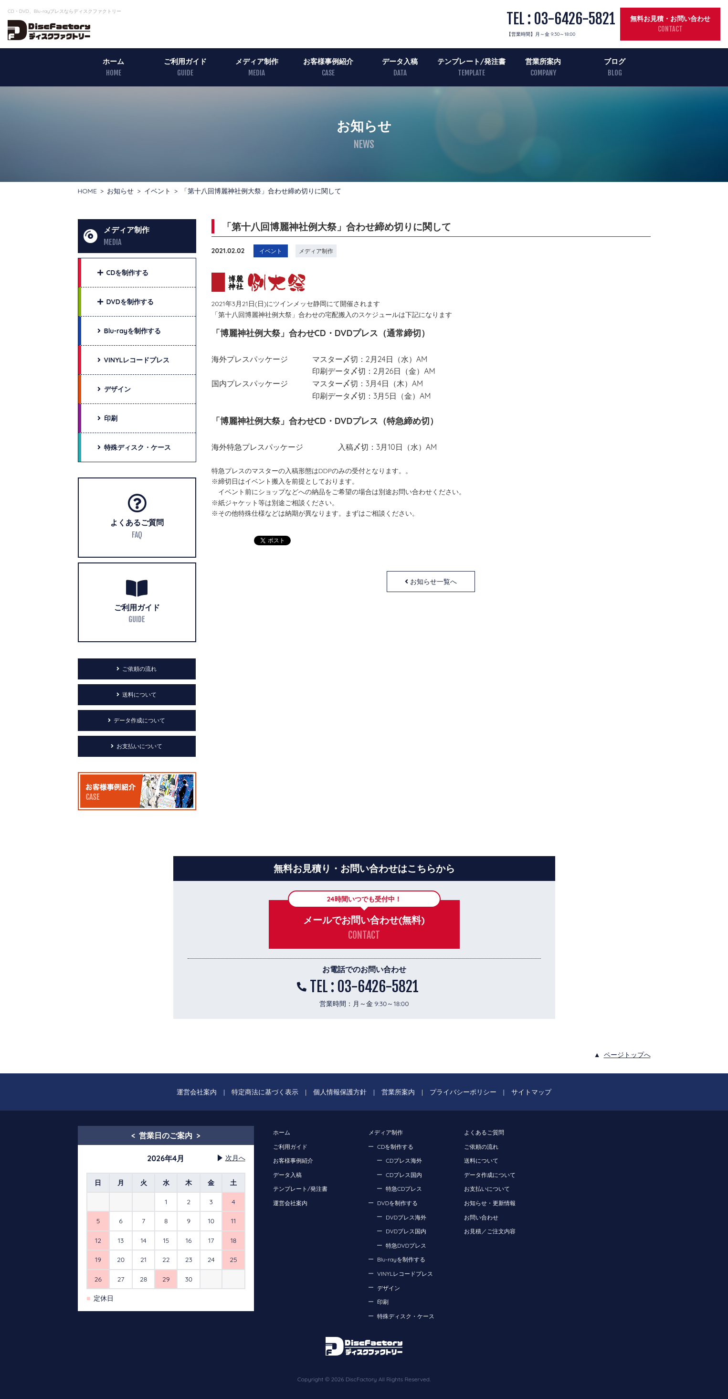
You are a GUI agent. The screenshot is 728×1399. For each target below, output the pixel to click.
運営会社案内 (197, 1092)
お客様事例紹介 (328, 61)
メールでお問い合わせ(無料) (363, 920)
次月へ (235, 1158)
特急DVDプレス (406, 1245)
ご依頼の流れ (139, 668)
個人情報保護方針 (340, 1092)
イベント (157, 191)
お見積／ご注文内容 (490, 1231)
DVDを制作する (397, 1203)
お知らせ (120, 191)
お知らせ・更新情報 (490, 1203)
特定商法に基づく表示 (265, 1092)
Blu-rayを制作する (401, 1259)
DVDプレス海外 (406, 1217)
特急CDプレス (404, 1188)
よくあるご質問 (137, 522)
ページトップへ (627, 1054)
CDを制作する (395, 1146)
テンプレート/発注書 (471, 61)
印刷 (383, 1301)
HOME (87, 191)
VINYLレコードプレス (405, 1273)
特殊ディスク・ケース (405, 1316)
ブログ (614, 61)
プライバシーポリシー (463, 1092)
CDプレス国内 (404, 1174)
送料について (139, 694)
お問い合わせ (481, 1217)
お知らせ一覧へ (433, 581)
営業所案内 (543, 61)
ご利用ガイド (185, 61)
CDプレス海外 (404, 1160)
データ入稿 (400, 61)
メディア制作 (256, 61)
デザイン (388, 1288)
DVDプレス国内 (406, 1231)
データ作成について (139, 720)
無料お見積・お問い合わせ (670, 18)
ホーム (113, 61)
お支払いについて (139, 746)
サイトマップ (531, 1092)
